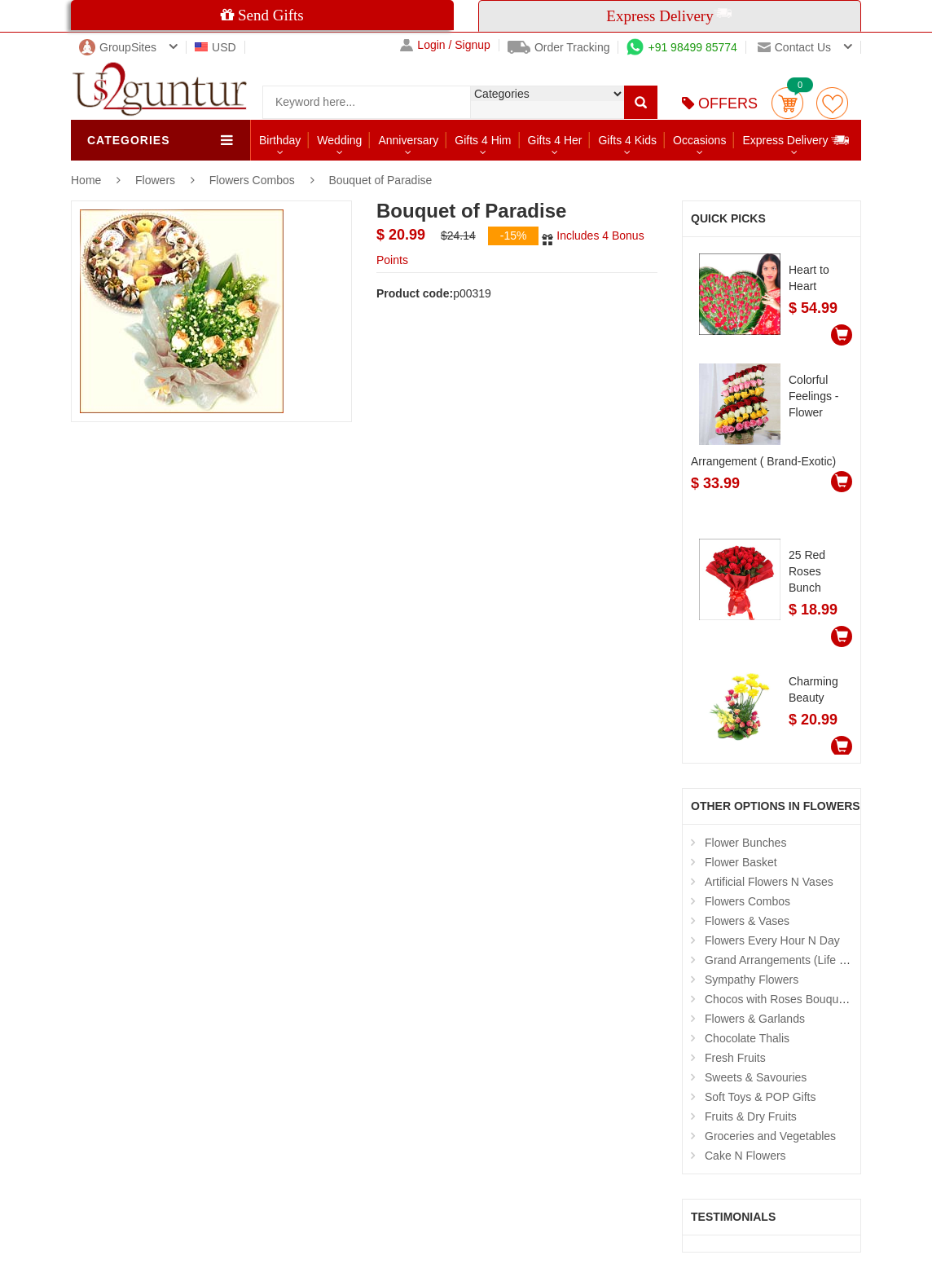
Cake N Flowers (745, 1155)
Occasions (699, 140)
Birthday (280, 140)
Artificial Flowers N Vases (769, 881)
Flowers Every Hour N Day (772, 940)
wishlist (832, 103)
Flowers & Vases (747, 920)
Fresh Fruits (735, 1057)
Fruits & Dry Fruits (751, 1116)
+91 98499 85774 (681, 47)
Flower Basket (741, 862)
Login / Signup (445, 45)
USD (215, 47)
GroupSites (117, 47)
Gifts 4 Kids (627, 140)
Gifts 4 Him (483, 140)
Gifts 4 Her (555, 140)
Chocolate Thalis (747, 1038)
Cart (787, 103)
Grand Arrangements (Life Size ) (786, 960)
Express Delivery (796, 140)
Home (86, 180)
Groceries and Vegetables (770, 1136)
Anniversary (408, 140)
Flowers (156, 180)
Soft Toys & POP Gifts (760, 1096)
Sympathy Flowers (751, 979)
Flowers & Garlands (755, 1018)
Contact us (794, 47)
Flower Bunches (745, 842)
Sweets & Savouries (756, 1077)
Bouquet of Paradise (380, 180)
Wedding (339, 140)
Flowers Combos (252, 180)
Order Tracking (559, 47)
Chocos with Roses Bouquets (779, 999)
